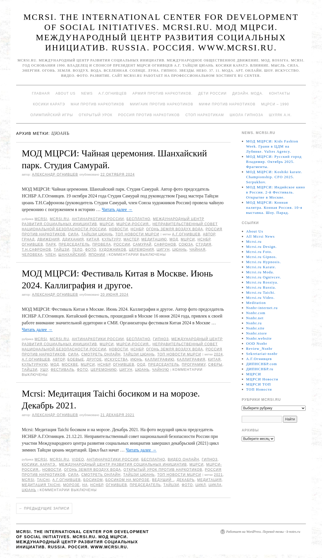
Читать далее (117, 209)
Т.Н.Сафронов (36, 250)
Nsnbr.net (255, 318)
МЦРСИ (107, 224)
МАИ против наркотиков (97, 104)
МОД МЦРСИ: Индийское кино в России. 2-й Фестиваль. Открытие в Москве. (275, 192)
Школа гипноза (246, 115)
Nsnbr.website (259, 338)
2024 (218, 354)
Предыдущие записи (44, 508)
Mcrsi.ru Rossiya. (262, 282)
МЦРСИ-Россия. (133, 224)
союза (186, 244)
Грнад (28, 239)
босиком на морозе (128, 480)
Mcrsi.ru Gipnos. (261, 257)
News (87, 93)
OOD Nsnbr (256, 343)
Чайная (197, 250)
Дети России (212, 93)
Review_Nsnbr (259, 348)
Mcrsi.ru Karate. (261, 267)
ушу (44, 370)
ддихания (73, 239)
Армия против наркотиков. (162, 93)
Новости (118, 229)
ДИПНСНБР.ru (260, 369)
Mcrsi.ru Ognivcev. (263, 277)
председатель (74, 244)
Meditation (256, 303)
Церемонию (104, 370)
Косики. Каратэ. (39, 465)
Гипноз (161, 339)
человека (32, 255)
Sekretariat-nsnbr (262, 354)
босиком (93, 480)
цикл (201, 485)
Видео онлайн (183, 459)
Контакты (279, 93)
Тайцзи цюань (97, 234)
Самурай (142, 244)
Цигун (163, 250)
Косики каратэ (49, 104)
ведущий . (163, 480)
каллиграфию (159, 359)
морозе (71, 485)
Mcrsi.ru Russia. (261, 287)
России (121, 244)
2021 (218, 475)
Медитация (209, 480)
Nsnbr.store (256, 333)
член (50, 255)
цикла (215, 485)
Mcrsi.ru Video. (260, 297)
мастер (131, 239)
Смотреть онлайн (101, 354)
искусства (116, 359)
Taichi (43, 480)
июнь (136, 359)
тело (77, 250)
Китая (93, 239)
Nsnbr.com (255, 313)
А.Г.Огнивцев (112, 93)
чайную (160, 370)
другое (94, 359)
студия (203, 244)
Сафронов (165, 244)
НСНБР (137, 229)
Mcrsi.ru (59, 219)
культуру (111, 239)
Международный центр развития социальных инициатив (123, 465)
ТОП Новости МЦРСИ (137, 234)
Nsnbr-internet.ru (262, 308)
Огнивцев (32, 244)
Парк (51, 244)
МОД (173, 239)
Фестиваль (62, 370)
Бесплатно (138, 219)
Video (78, 459)
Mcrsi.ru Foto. (259, 252)
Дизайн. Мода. (247, 93)
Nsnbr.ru (254, 323)
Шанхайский (72, 255)
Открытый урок (95, 115)
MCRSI (41, 219)
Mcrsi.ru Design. (261, 246)
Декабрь (185, 480)
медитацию (154, 239)
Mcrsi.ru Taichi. (261, 292)
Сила (73, 234)
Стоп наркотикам (204, 115)
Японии (97, 255)
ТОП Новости (259, 389)
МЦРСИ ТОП (258, 384)
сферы (215, 365)
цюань (179, 250)
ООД (141, 365)
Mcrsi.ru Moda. (260, 272)
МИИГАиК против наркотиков (161, 104)
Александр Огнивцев (55, 174)
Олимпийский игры (51, 115)
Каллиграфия (191, 359)
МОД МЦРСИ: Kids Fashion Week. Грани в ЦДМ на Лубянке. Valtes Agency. (272, 146)
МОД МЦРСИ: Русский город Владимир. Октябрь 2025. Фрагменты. (274, 161)
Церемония (141, 250)
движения (48, 239)
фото (90, 250)
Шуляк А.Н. (280, 115)
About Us (65, 93)
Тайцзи (62, 250)
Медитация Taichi (41, 485)
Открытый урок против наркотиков (163, 470)
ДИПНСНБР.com (261, 364)
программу (193, 365)
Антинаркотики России (98, 219)
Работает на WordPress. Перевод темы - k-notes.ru (263, 532)
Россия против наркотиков (149, 115)
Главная (41, 93)
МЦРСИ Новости (262, 379)
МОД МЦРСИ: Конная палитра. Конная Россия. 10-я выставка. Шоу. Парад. (274, 207)
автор (209, 234)
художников (112, 250)
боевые (75, 359)
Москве (70, 365)
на (85, 485)
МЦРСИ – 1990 (275, 104)
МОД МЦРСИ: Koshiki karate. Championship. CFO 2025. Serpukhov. (274, 177)
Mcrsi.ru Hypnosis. (263, 262)
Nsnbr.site (255, 328)
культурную (35, 365)
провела (101, 244)
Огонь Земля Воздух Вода (174, 229)
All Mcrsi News (260, 236)
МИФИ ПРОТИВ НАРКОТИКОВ (227, 104)
